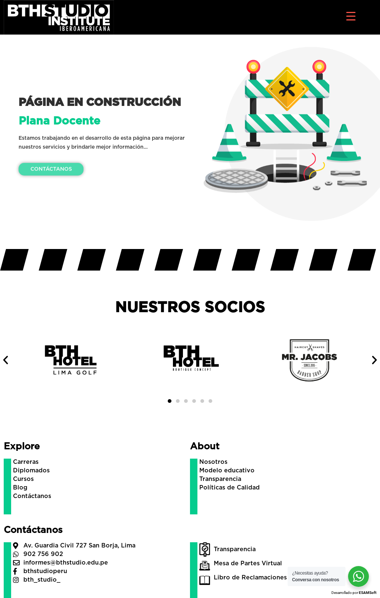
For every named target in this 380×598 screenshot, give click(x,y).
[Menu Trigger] (351, 16)
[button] (5, 360)
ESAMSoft (367, 593)
